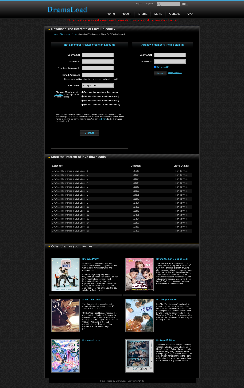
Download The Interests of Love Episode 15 (70, 227)
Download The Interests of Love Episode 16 (70, 231)
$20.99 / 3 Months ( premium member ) (101, 96)
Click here (59, 94)
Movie (158, 13)
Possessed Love (91, 340)
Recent (126, 13)
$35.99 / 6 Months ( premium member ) (101, 100)
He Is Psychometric (166, 299)
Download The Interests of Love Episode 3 (70, 179)
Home (111, 13)
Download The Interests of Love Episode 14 (70, 223)
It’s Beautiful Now (165, 340)
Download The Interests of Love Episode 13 (70, 219)
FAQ (190, 13)
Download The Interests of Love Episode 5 (70, 187)
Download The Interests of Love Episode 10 (70, 207)
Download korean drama (68, 10)
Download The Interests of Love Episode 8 (70, 199)
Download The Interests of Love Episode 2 (70, 175)
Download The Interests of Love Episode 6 (70, 191)
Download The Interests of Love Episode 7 (70, 195)
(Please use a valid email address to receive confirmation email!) (91, 79)
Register (149, 4)
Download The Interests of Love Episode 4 (70, 183)
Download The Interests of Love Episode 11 (70, 211)
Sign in (139, 4)
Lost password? (175, 72)
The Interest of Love (68, 34)
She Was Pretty (90, 259)
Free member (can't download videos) (101, 92)
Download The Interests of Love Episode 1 (70, 171)
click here (103, 119)
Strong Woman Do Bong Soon (172, 259)
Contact (174, 13)
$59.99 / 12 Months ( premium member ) (102, 105)
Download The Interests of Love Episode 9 (70, 203)
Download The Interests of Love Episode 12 (70, 215)
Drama (142, 13)
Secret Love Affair (91, 299)
